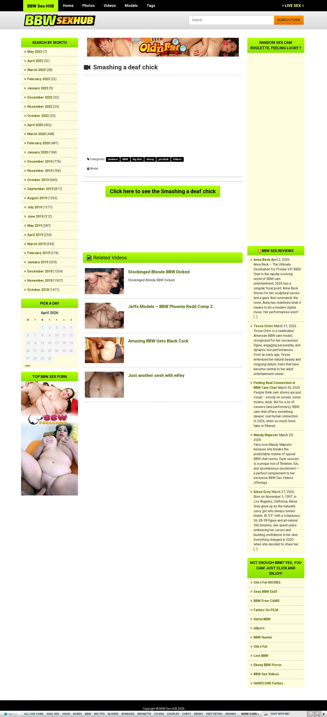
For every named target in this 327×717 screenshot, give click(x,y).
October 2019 (38, 180)
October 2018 (38, 290)
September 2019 (40, 189)
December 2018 (39, 271)
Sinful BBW (262, 619)
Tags (151, 5)
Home (68, 5)
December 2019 (39, 161)
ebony (150, 159)
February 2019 (38, 253)
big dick (137, 159)
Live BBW (261, 656)
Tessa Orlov (263, 326)
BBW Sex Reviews (278, 250)
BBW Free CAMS (266, 601)
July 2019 (34, 207)
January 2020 (37, 152)
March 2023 (36, 70)
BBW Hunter (263, 637)
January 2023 (37, 88)
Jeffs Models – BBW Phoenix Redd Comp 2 (177, 307)
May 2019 (34, 226)
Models (131, 5)
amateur (113, 159)
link (323, 651)
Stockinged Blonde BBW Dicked (164, 273)
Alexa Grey (262, 492)
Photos (88, 5)
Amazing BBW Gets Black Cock (163, 342)
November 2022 (39, 107)
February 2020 (38, 143)
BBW (125, 159)
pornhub (163, 159)
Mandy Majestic (266, 435)
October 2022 (38, 116)
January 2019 (37, 262)
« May (27, 366)
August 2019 (37, 198)
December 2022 (39, 97)
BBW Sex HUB (40, 6)
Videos (110, 5)
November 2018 (39, 280)
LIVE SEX (293, 5)
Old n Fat (260, 647)
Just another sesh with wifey (161, 376)
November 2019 (39, 171)
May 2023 (34, 52)
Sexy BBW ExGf (265, 592)
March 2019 (36, 244)
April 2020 (35, 125)
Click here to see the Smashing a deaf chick (163, 191)
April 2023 (35, 61)
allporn (259, 628)
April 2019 (35, 235)
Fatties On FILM (266, 610)
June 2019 (35, 216)
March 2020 (36, 134)
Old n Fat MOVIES (267, 582)
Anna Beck (262, 260)
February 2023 (38, 79)
